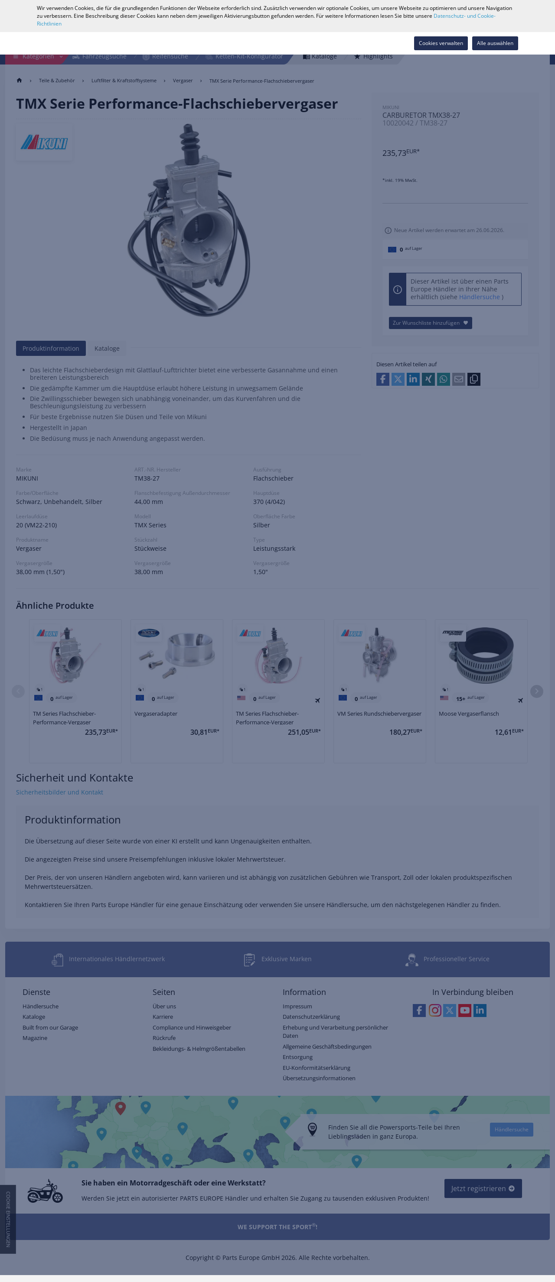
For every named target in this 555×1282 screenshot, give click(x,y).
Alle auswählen (495, 43)
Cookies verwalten (441, 43)
